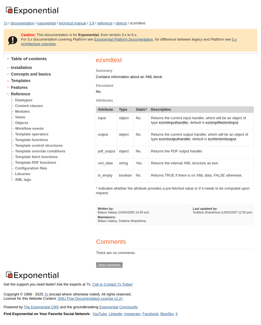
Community (128, 307)
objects (121, 23)
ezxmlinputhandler (173, 122)
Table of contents (29, 58)
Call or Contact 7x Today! (112, 284)
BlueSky (166, 314)
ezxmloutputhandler (174, 139)
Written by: (106, 208)
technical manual (72, 23)
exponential (46, 23)
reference (105, 23)
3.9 (91, 23)
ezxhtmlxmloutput (222, 139)
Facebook (150, 314)
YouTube (99, 314)
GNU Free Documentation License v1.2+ (90, 298)
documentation (22, 23)
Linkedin (115, 314)
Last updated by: (205, 208)
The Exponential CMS (41, 307)
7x (6, 23)
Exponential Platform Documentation (123, 39)
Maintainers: (107, 217)
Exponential (108, 307)
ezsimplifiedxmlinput (222, 122)
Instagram (132, 314)
